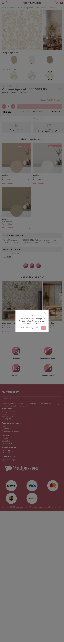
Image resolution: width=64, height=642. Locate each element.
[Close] (45, 313)
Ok (43, 328)
